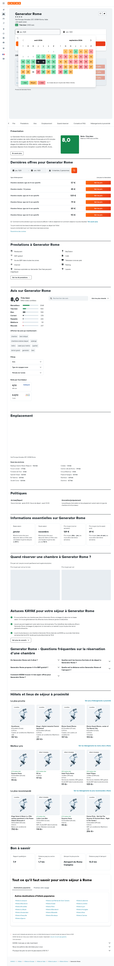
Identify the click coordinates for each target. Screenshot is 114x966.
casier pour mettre (24, 346)
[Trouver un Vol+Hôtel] (3, 23)
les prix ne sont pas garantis (58, 902)
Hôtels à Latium (52, 926)
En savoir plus (93, 222)
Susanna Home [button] (16, 738)
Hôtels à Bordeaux (52, 880)
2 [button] (53, 52)
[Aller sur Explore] (3, 29)
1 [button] (48, 52)
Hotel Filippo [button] (91, 738)
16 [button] (53, 62)
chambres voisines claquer (19, 341)
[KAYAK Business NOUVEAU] (3, 42)
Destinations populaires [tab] (22, 853)
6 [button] (38, 57)
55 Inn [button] (38, 738)
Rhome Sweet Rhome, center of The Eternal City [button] (97, 692)
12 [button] (33, 62)
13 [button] (38, 62)
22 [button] (48, 67)
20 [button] (38, 67)
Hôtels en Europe (29, 926)
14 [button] (43, 62)
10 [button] (23, 62)
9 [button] (53, 57)
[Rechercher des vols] (3, 10)
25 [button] (28, 72)
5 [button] (33, 57)
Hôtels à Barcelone (21, 868)
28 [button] (43, 72)
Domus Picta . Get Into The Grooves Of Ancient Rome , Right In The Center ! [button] (98, 783)
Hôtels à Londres (81, 868)
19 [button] (33, 67)
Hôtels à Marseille (51, 877)
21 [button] (43, 67)
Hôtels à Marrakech (52, 874)
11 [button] (28, 62)
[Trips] (3, 48)
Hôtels (20, 926)
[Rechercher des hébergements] (3, 14)
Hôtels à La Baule (20, 874)
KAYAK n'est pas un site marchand (62, 908)
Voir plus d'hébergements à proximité (98, 666)
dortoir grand (15, 350)
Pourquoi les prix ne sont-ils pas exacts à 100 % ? (62, 915)
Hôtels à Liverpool (21, 865)
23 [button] (53, 67)
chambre (14, 336)
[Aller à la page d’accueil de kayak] (14, 3)
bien (33, 350)
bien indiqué (24, 336)
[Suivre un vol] (3, 33)
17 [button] (23, 67)
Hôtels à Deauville (21, 880)
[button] (3, 3)
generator (25, 350)
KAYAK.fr (12, 926)
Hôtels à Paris (50, 871)
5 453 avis (30, 25)
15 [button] (48, 62)
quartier (35, 346)
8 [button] (48, 57)
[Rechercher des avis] (70, 298)
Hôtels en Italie (41, 926)
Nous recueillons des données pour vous (62, 911)
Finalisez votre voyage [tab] (41, 853)
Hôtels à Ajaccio (20, 883)
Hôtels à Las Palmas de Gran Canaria (57, 865)
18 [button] (28, 67)
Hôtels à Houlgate (82, 874)
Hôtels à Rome (63, 926)
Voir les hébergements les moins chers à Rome (95, 711)
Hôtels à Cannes (81, 880)
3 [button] (23, 57)
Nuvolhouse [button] (15, 691)
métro (13, 346)
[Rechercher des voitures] (3, 18)
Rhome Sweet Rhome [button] (69, 691)
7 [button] (43, 57)
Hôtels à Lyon (80, 871)
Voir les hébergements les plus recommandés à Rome (92, 756)
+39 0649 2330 (21, 22)
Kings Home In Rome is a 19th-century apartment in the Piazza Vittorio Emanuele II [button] (22, 783)
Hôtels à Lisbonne (82, 865)
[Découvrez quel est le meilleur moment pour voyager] (3, 38)
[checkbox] (21, 386)
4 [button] (28, 57)
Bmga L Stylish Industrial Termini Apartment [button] (47, 692)
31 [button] (23, 77)
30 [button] (53, 72)
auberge (33, 341)
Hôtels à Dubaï (50, 868)
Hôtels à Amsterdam (21, 877)
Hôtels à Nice (80, 877)
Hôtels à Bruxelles (21, 871)
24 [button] (23, 72)
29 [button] (48, 72)
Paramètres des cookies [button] (18, 231)
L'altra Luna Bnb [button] (42, 783)
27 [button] (38, 72)
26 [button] (33, 72)
